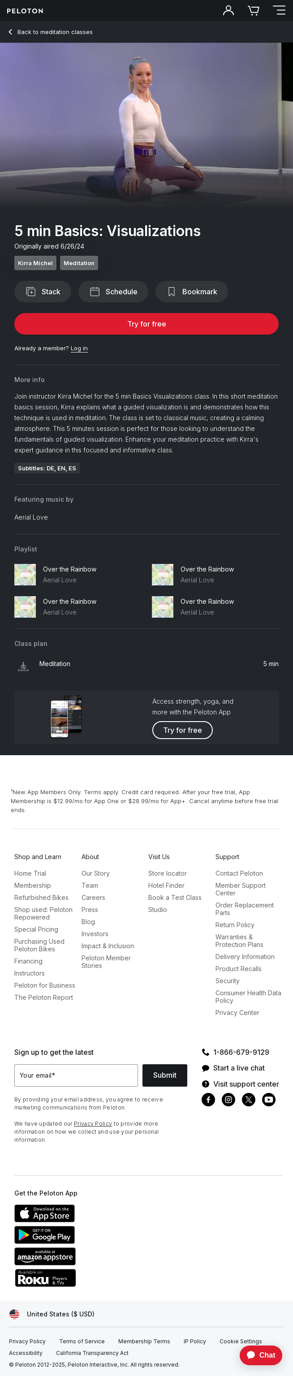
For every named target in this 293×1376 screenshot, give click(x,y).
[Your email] (76, 1075)
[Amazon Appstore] (81, 1262)
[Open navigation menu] (278, 11)
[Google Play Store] (81, 1241)
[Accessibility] (26, 1353)
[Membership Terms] (144, 1341)
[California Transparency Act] (92, 1353)
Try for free (146, 323)
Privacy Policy (93, 1123)
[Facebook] (208, 1101)
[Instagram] (228, 1101)
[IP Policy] (195, 1341)
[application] (256, 1355)
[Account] (228, 11)
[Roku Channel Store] (81, 1284)
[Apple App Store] (81, 1219)
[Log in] (79, 348)
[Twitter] (248, 1101)
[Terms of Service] (82, 1341)
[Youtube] (269, 1101)
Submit (165, 1075)
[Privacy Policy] (27, 1341)
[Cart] (253, 11)
